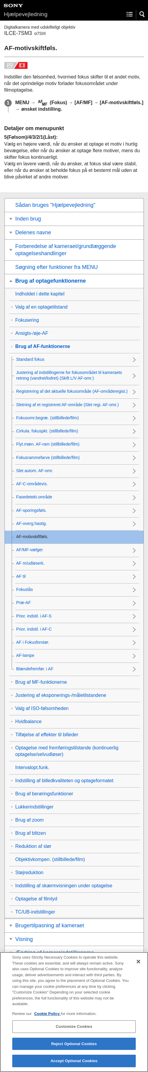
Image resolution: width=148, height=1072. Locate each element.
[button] (142, 14)
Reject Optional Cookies (74, 1049)
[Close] (138, 967)
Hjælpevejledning (26, 14)
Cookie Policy (47, 1019)
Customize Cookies (74, 1032)
